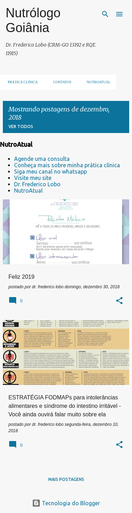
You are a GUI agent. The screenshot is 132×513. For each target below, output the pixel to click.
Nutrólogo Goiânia (33, 20)
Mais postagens (66, 479)
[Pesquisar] (105, 14)
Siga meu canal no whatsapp (50, 171)
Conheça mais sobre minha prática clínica (67, 165)
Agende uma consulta (42, 159)
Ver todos (20, 126)
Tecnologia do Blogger (66, 503)
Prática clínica (21, 82)
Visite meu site (32, 178)
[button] (119, 301)
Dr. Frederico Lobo (37, 184)
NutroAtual (28, 190)
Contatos (60, 82)
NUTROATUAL (96, 82)
